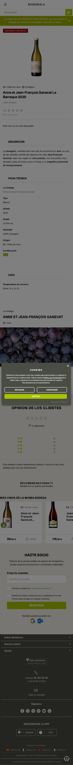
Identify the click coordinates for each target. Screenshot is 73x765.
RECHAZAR (19, 390)
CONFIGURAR (52, 390)
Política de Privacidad (52, 378)
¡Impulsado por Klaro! (59, 402)
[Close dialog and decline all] (68, 366)
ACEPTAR (36, 396)
